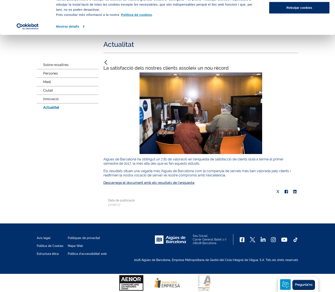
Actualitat (51, 108)
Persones (50, 73)
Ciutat (48, 90)
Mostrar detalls (67, 58)
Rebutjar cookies (299, 39)
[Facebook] (242, 239)
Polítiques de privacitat (84, 238)
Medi (47, 82)
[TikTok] (295, 239)
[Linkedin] (263, 239)
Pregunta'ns (303, 285)
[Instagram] (273, 239)
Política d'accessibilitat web (87, 253)
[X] (277, 191)
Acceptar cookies (299, 11)
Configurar (299, 25)
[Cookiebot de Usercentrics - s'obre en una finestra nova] (27, 58)
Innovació (51, 99)
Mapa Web (75, 246)
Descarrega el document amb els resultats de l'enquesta (148, 183)
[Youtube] (284, 239)
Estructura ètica (48, 253)
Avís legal (43, 238)
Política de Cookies (50, 246)
